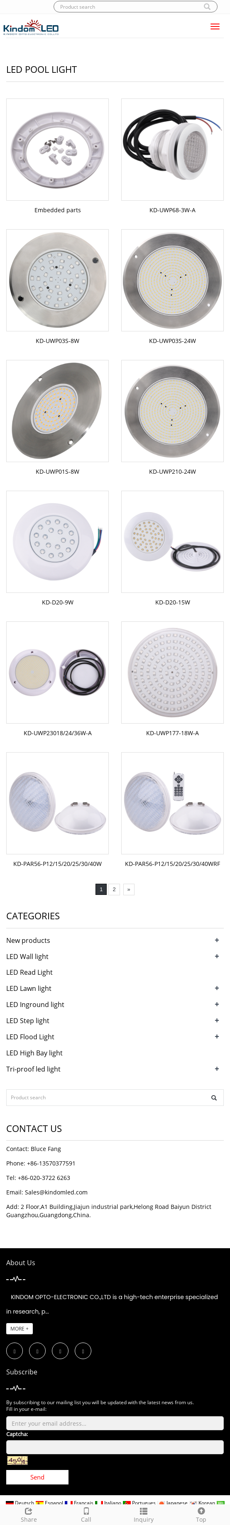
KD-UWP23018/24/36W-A (58, 733)
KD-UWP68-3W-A (172, 210)
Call (86, 1514)
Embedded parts (57, 210)
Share (29, 1514)
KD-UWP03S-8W (57, 341)
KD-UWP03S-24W (172, 341)
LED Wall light (27, 956)
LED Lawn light (28, 988)
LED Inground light (35, 1004)
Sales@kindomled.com (56, 1192)
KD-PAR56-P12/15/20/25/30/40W (57, 864)
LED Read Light (29, 972)
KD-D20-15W (172, 602)
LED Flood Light (30, 1036)
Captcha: (17, 1434)
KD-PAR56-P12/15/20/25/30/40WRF (172, 864)
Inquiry (144, 1514)
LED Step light (27, 1020)
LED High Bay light (34, 1052)
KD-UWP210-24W (172, 471)
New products (28, 940)
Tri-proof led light (33, 1069)
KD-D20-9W (57, 602)
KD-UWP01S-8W (57, 471)
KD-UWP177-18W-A (172, 733)
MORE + (19, 1328)
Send (37, 1477)
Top (201, 1514)
